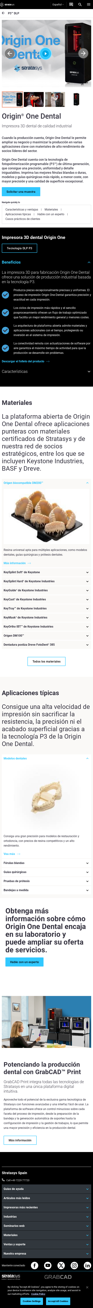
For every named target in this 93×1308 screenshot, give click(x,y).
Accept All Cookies (58, 1301)
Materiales (51, 209)
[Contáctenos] (71, 4)
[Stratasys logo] (7, 4)
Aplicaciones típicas (18, 214)
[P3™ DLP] (5, 13)
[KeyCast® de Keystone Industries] (46, 599)
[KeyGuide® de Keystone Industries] (46, 590)
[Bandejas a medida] (46, 890)
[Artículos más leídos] (46, 1197)
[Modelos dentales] (46, 758)
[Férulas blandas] (46, 863)
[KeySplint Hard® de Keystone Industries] (46, 581)
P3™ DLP (13, 13)
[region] (46, 1295)
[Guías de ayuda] (46, 1188)
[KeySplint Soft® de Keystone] (46, 572)
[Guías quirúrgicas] (46, 872)
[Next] (83, 53)
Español (58, 4)
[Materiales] (46, 1234)
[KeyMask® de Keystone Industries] (46, 617)
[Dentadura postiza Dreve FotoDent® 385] (46, 645)
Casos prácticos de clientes (22, 219)
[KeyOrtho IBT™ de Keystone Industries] (46, 626)
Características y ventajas (21, 209)
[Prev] (9, 53)
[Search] (80, 4)
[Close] (87, 1287)
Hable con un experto (50, 214)
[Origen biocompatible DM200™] (46, 483)
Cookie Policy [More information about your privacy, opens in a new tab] (38, 1294)
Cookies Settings (32, 1301)
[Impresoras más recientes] (46, 1207)
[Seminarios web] (46, 1225)
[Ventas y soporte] (46, 1244)
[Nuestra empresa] (46, 1253)
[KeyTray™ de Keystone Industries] (46, 608)
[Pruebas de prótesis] (46, 881)
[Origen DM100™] (46, 636)
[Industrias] (46, 1216)
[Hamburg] (88, 4)
